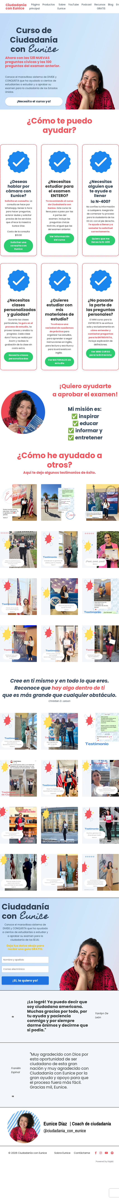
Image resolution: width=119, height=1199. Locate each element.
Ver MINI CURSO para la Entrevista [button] (100, 364)
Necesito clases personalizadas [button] (18, 367)
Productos (49, 4)
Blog (113, 4)
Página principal (34, 6)
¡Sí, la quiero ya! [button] (25, 996)
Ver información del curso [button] (60, 248)
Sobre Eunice (62, 6)
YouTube (74, 4)
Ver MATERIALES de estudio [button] (59, 372)
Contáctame (82, 1183)
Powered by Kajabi (104, 1191)
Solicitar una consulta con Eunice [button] (18, 251)
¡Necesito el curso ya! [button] (34, 103)
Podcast (88, 4)
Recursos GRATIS (102, 6)
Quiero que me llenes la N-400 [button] (100, 249)
